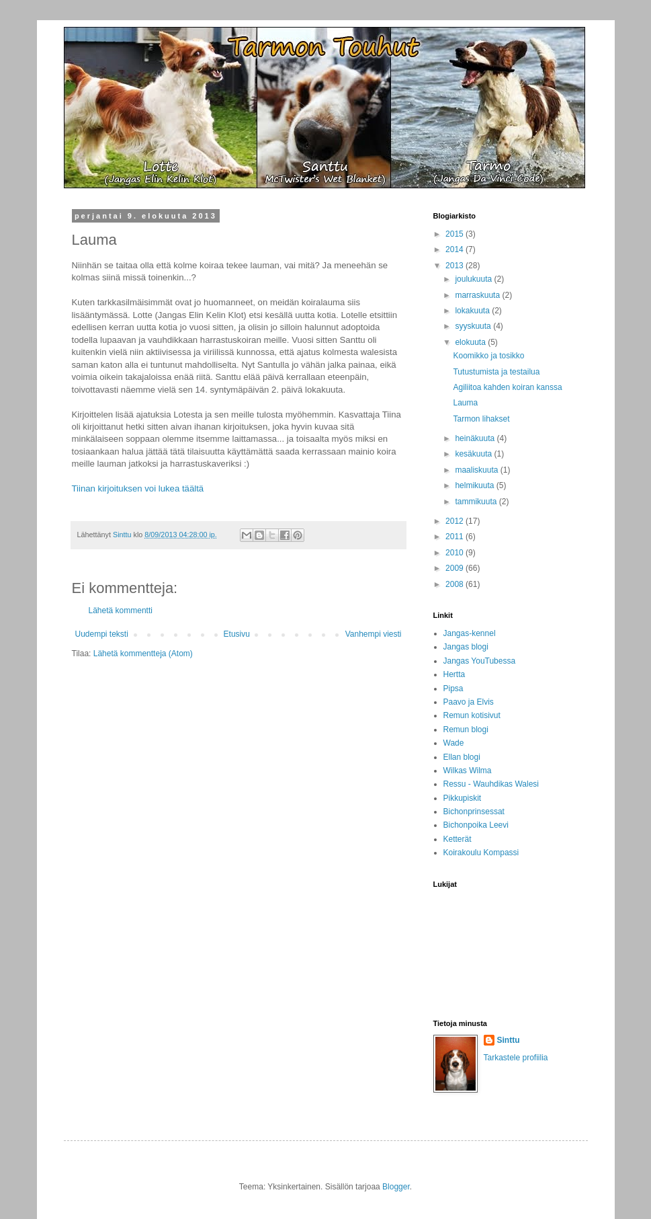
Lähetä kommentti (121, 610)
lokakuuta (473, 310)
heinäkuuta (475, 438)
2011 (455, 536)
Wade (453, 743)
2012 (455, 521)
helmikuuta (475, 485)
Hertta (454, 674)
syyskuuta (474, 326)
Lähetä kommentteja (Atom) (143, 653)
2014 (455, 249)
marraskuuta (478, 295)
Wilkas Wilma (467, 770)
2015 (455, 234)
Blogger (396, 1186)
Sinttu (508, 1040)
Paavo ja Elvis (468, 702)
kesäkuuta (474, 454)
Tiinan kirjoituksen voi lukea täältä (138, 488)
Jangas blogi (465, 647)
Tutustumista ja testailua (496, 372)
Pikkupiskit (462, 798)
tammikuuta (476, 501)
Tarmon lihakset (481, 419)
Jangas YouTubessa (479, 661)
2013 (455, 265)
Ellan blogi (461, 757)
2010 (455, 552)
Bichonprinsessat (474, 811)
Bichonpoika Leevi (476, 825)
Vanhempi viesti (373, 634)
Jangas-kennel (469, 633)
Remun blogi (465, 729)
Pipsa (453, 688)
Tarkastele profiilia (516, 1057)
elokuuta (471, 342)
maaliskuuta (477, 470)
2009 (455, 568)
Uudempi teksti (101, 634)
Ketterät (457, 839)
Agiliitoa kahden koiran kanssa (507, 387)
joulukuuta (474, 279)
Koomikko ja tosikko (488, 355)
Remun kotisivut (472, 715)
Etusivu (237, 634)
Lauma (465, 402)
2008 (455, 584)
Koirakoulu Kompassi (481, 852)
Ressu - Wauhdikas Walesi (491, 784)
